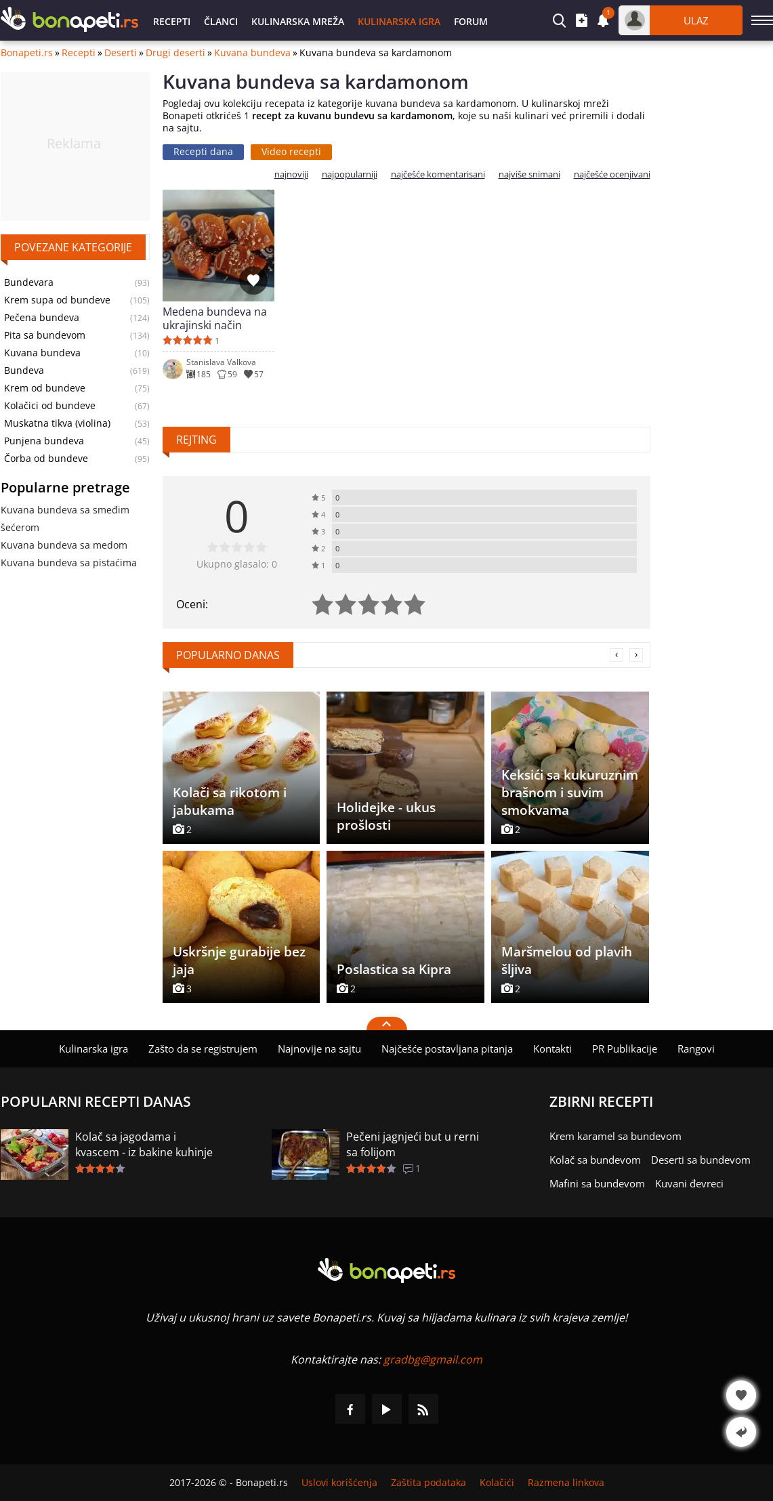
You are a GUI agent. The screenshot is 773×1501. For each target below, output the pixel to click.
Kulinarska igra (399, 21)
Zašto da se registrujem (202, 1048)
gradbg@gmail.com (432, 1359)
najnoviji (291, 174)
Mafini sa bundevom (597, 1183)
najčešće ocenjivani (612, 174)
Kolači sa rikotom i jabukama (230, 801)
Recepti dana (203, 151)
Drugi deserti (175, 52)
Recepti (171, 21)
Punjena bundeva (44, 441)
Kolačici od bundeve (50, 405)
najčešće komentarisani (438, 174)
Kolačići (497, 1482)
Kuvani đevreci (689, 1183)
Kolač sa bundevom (595, 1159)
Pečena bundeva (41, 317)
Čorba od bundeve (46, 458)
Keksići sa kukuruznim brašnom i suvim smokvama (569, 792)
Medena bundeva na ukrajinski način (215, 318)
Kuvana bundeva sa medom (64, 544)
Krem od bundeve (44, 388)
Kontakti (552, 1048)
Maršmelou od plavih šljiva (566, 960)
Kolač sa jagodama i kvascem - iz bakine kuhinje (144, 1144)
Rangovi (696, 1048)
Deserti (120, 52)
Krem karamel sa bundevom (615, 1136)
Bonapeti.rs (27, 52)
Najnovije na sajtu (319, 1048)
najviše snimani (529, 174)
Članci (221, 21)
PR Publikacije (624, 1048)
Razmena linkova (566, 1482)
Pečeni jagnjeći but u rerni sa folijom (412, 1144)
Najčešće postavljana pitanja (447, 1048)
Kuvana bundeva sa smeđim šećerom (65, 518)
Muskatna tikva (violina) (57, 423)
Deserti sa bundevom (701, 1159)
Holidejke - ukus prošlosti (386, 816)
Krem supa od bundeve (57, 300)
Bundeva (24, 370)
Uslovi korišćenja (339, 1482)
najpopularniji (349, 174)
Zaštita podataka (428, 1482)
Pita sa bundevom (44, 335)
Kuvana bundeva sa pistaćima (69, 562)
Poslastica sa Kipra (394, 969)
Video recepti (291, 151)
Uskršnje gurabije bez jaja (239, 960)
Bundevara (29, 282)
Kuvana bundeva (252, 52)
